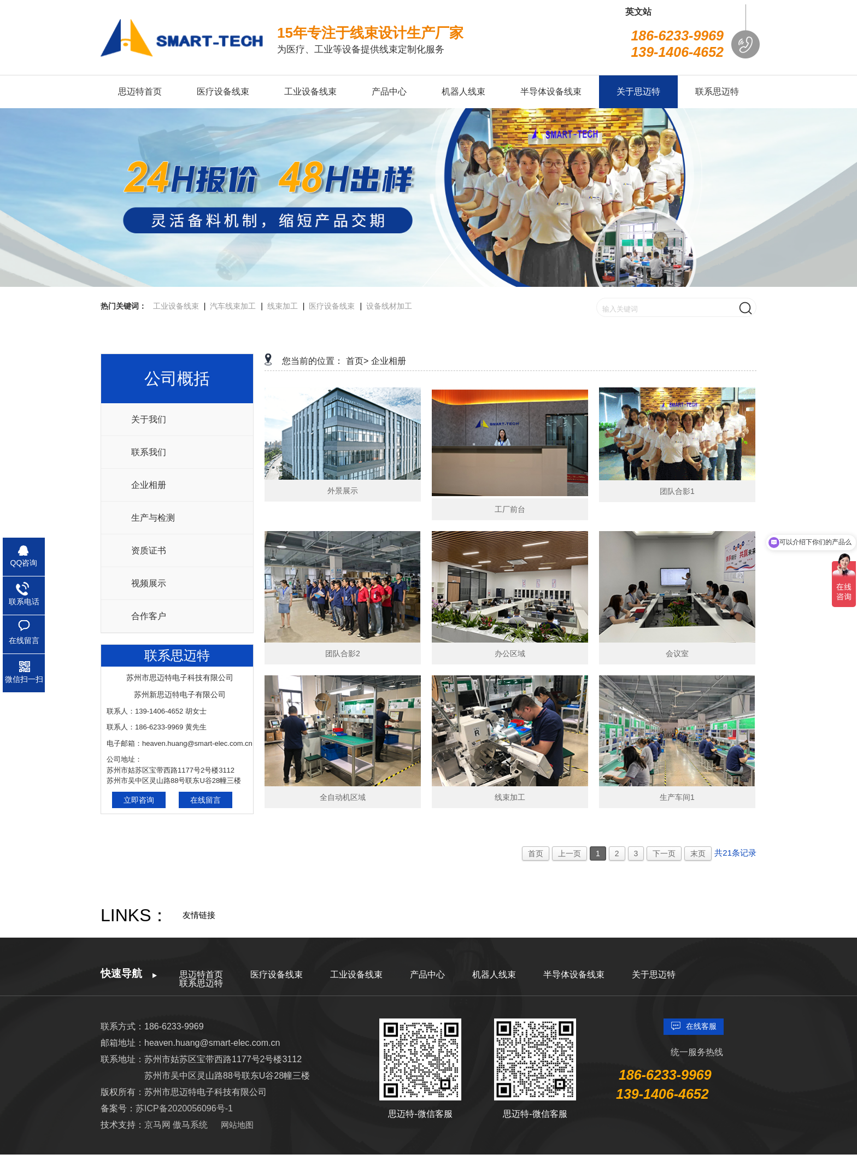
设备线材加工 (389, 306)
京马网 (158, 1124)
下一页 (664, 853)
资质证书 (148, 550)
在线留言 (205, 800)
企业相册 (148, 485)
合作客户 (148, 616)
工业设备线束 (176, 306)
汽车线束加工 (233, 306)
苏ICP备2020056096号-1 (184, 1108)
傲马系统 (190, 1124)
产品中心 (427, 974)
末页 (698, 853)
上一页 (569, 853)
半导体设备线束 (573, 974)
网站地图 (237, 1124)
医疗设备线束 (332, 306)
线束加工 (282, 306)
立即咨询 (139, 800)
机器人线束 (494, 974)
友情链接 (199, 915)
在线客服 (701, 1026)
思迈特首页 (201, 974)
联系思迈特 (201, 983)
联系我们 (148, 452)
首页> (357, 361)
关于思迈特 (654, 974)
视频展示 (148, 583)
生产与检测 (153, 517)
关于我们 (148, 419)
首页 (535, 853)
